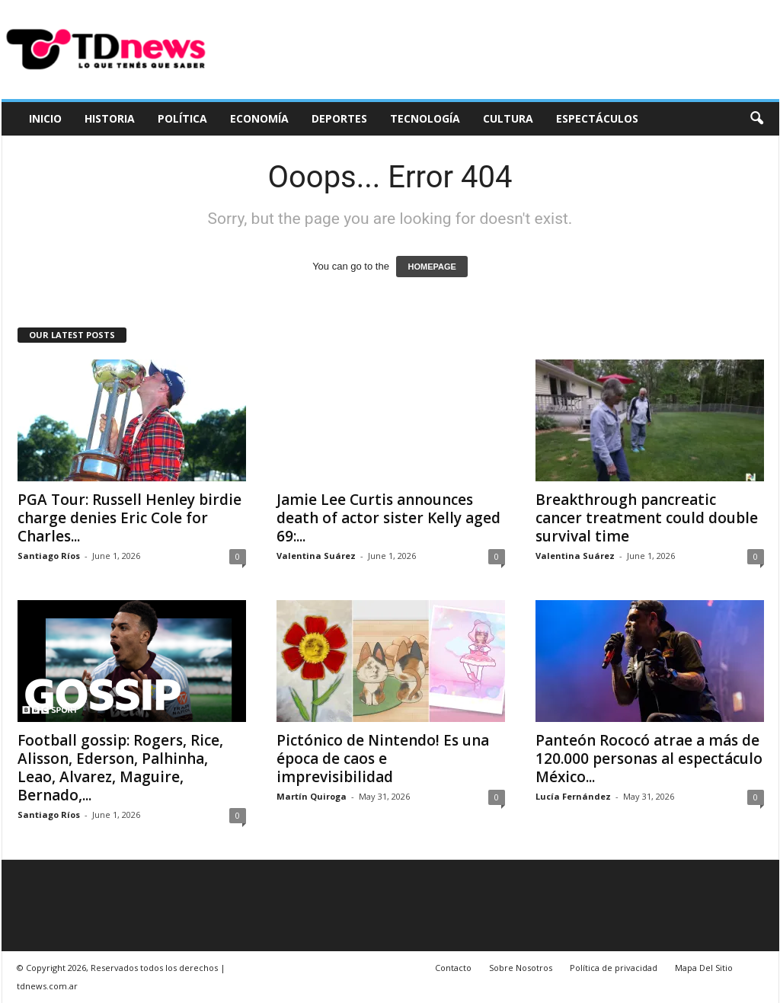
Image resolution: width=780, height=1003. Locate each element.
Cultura (508, 118)
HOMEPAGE (432, 266)
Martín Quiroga (312, 796)
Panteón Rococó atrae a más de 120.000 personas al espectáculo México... (648, 758)
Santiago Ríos (49, 555)
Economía (259, 118)
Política (182, 118)
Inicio (45, 118)
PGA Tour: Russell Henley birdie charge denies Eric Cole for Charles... (129, 518)
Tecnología (425, 118)
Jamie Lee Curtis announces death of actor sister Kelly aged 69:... (388, 518)
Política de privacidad (613, 967)
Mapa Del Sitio (704, 967)
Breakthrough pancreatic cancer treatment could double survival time (646, 518)
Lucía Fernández (573, 796)
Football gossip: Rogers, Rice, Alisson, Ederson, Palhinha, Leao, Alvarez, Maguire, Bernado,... (120, 767)
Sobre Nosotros (520, 967)
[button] (756, 119)
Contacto (453, 967)
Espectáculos (597, 118)
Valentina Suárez (316, 555)
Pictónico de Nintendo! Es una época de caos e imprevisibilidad (383, 758)
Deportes (339, 118)
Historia (110, 118)
